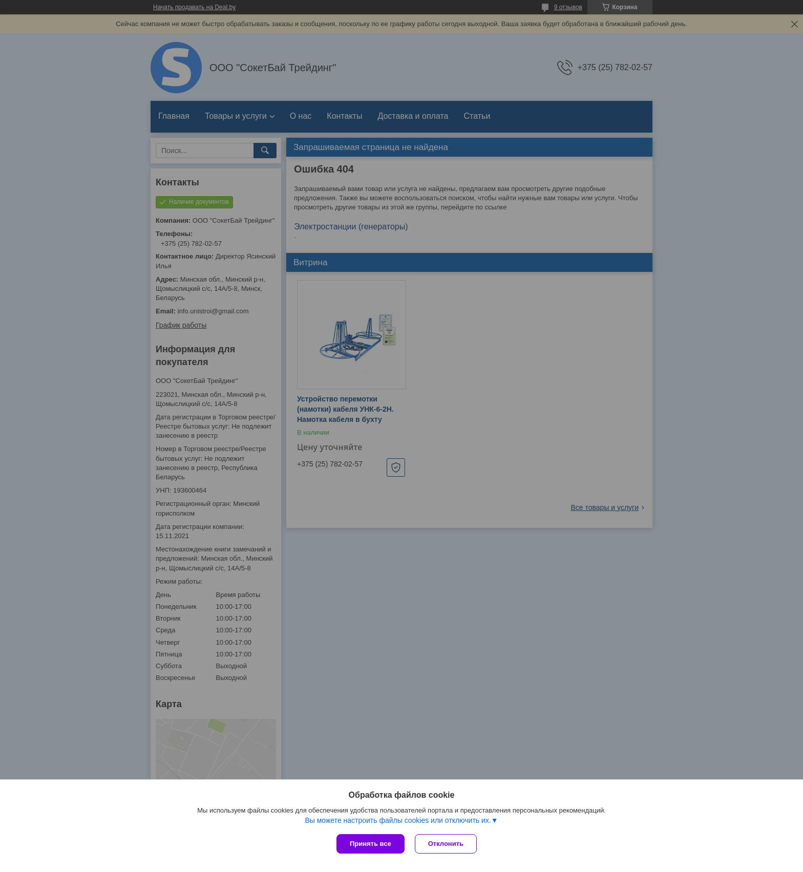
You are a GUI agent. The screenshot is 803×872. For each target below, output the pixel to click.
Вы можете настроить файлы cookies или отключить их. (398, 820)
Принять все (370, 843)
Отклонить (445, 843)
